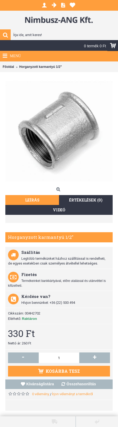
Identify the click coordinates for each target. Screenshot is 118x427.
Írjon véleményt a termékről (72, 394)
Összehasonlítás (81, 384)
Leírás (32, 200)
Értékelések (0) (86, 200)
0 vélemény (40, 394)
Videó (59, 209)
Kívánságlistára (40, 384)
